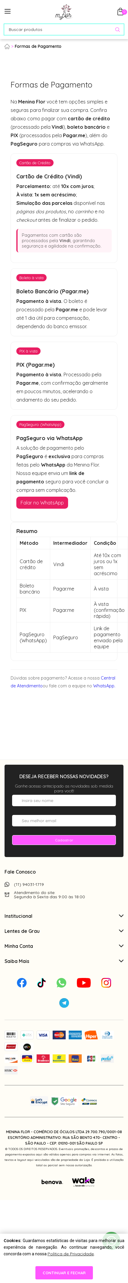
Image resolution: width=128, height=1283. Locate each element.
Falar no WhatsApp (42, 503)
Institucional (64, 916)
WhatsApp (103, 686)
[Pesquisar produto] (117, 29)
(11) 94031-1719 (29, 884)
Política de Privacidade (71, 1254)
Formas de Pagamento (38, 46)
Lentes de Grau (64, 931)
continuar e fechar (64, 1272)
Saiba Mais (64, 961)
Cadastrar (64, 840)
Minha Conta (64, 946)
